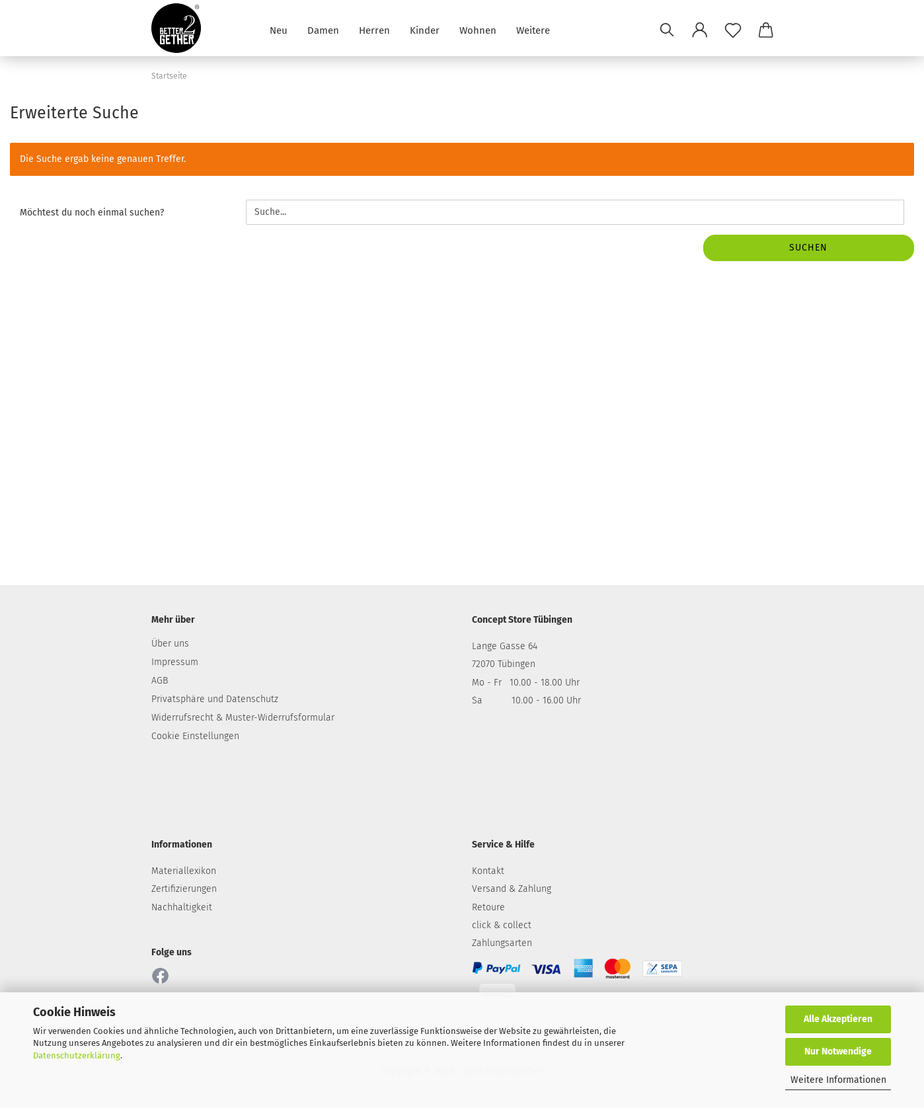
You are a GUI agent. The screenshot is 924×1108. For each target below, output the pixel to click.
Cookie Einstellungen (195, 736)
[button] (699, 30)
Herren (374, 29)
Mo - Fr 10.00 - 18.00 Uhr (526, 682)
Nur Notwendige (838, 1051)
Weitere (533, 29)
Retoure (488, 907)
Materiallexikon (183, 871)
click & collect (501, 925)
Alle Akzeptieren (838, 1019)
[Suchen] (666, 30)
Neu (279, 29)
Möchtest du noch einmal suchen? (92, 212)
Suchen (808, 247)
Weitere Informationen (838, 1080)
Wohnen (477, 29)
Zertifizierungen (184, 888)
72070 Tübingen (503, 664)
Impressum (174, 662)
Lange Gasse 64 (504, 646)
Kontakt (488, 871)
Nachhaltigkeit (181, 907)
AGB (159, 680)
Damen (323, 29)
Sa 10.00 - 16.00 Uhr (526, 700)
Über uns (170, 643)
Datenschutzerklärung (76, 1055)
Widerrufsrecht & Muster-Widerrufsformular (242, 717)
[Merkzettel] (733, 30)
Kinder (425, 29)
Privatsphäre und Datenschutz (214, 699)
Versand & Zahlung (511, 888)
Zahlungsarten (502, 943)
